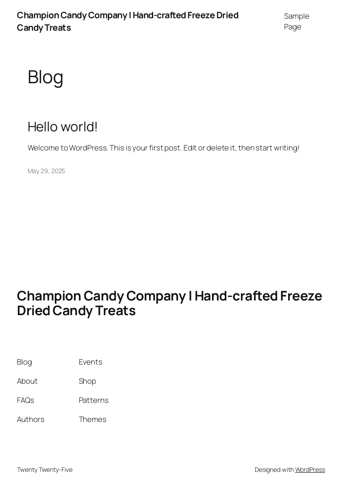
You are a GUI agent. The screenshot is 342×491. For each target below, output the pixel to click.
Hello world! (63, 126)
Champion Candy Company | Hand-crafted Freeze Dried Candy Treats (169, 302)
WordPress (310, 469)
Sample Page (296, 21)
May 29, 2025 (46, 170)
